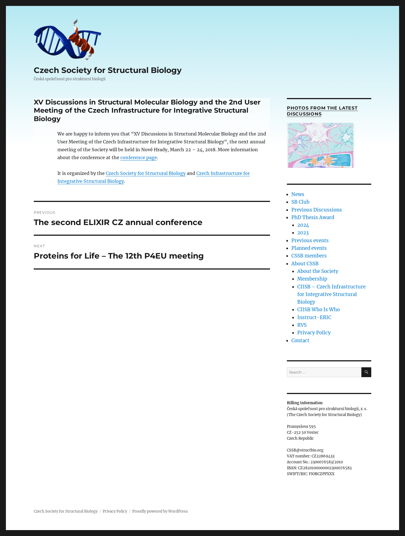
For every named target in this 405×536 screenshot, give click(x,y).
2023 (303, 233)
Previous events (310, 240)
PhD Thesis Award (312, 217)
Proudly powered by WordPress (160, 511)
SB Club (300, 202)
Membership (312, 279)
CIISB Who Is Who (318, 309)
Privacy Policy (314, 333)
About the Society (317, 271)
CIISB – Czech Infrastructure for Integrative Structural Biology (331, 294)
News (297, 194)
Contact (300, 340)
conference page (138, 157)
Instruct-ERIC (314, 317)
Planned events (309, 248)
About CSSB (305, 264)
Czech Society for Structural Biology (108, 70)
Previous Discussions (316, 210)
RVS (302, 325)
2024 (303, 225)
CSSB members (309, 256)
